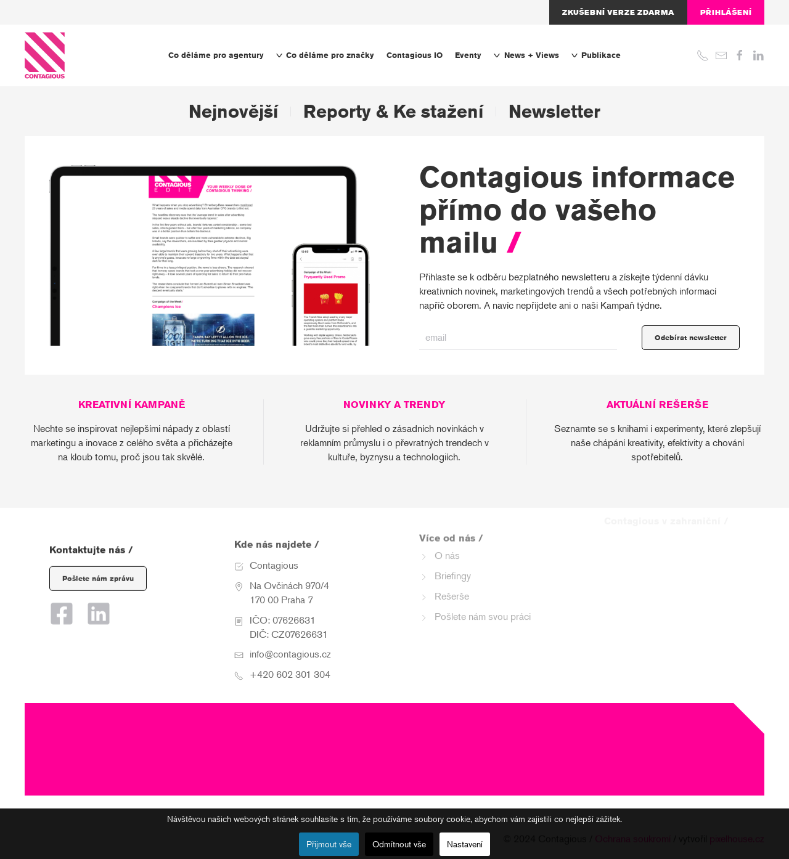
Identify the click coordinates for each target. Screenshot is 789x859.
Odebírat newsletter (691, 337)
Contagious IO (414, 55)
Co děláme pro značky (325, 55)
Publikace (596, 55)
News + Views (526, 55)
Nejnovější (233, 111)
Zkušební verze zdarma (618, 12)
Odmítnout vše (399, 844)
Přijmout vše (328, 844)
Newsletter (554, 111)
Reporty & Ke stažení (393, 111)
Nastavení (465, 844)
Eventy (468, 55)
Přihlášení (725, 12)
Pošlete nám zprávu (98, 567)
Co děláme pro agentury (216, 55)
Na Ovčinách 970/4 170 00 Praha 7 (289, 577)
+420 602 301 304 (290, 659)
